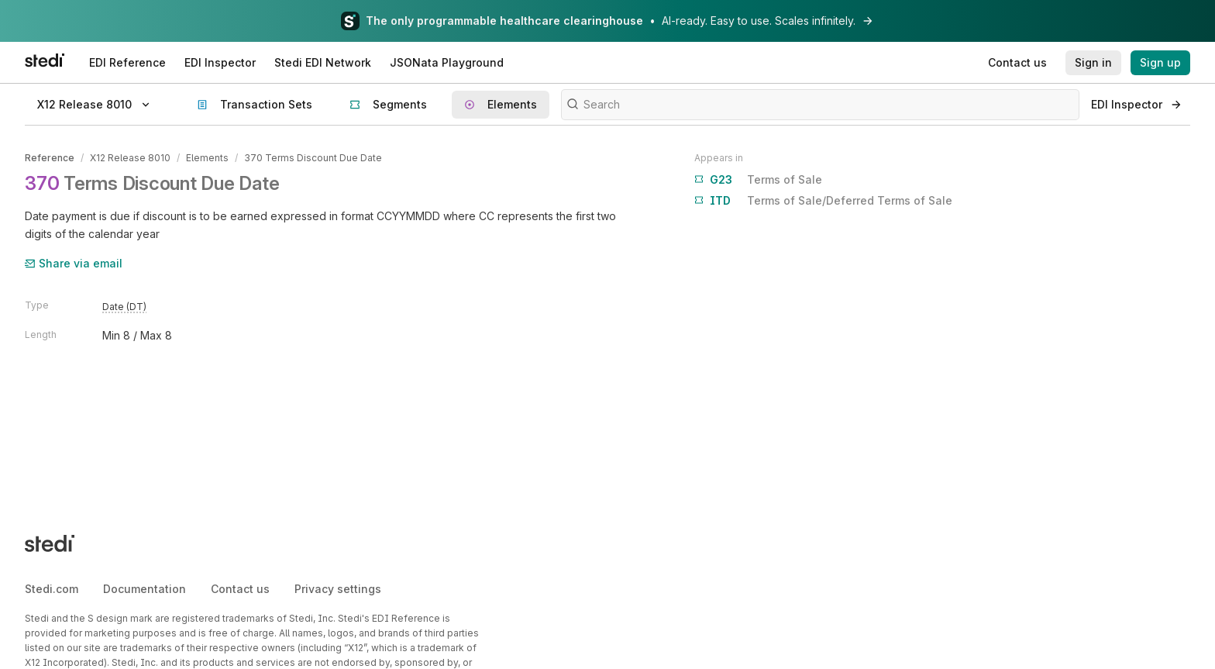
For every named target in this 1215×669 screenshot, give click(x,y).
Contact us (240, 588)
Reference (49, 158)
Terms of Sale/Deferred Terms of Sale (823, 200)
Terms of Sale (758, 179)
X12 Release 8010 (130, 158)
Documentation (144, 588)
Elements (207, 158)
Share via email (73, 263)
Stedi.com (51, 588)
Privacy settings (337, 588)
